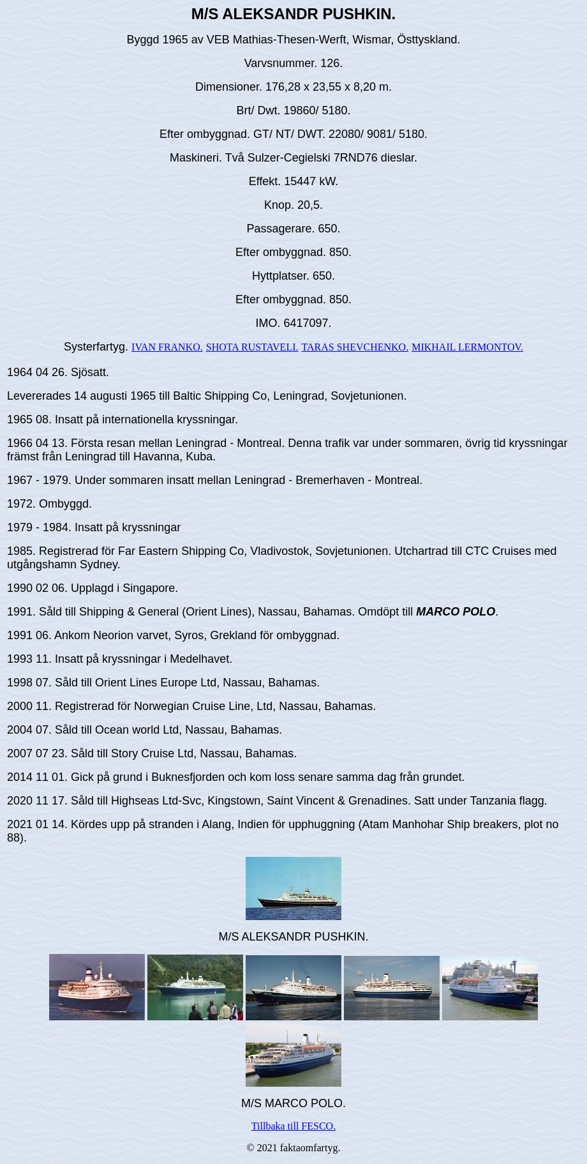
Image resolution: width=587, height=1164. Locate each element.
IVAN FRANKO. (167, 347)
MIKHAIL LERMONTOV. (467, 347)
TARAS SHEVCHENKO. (355, 347)
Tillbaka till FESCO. (293, 1126)
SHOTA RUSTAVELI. (252, 347)
